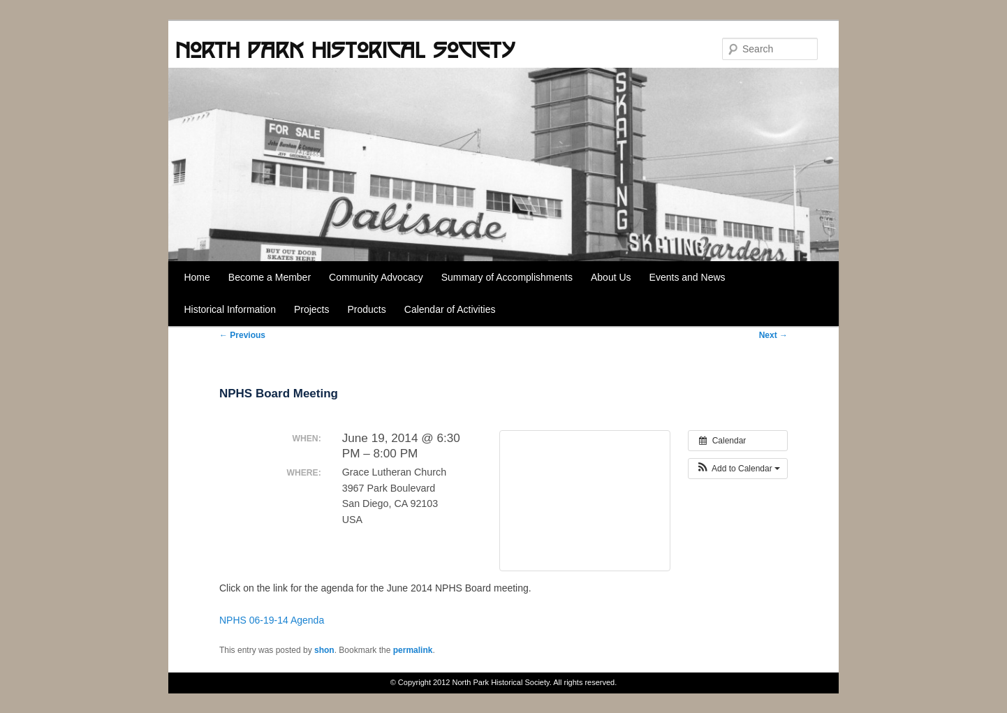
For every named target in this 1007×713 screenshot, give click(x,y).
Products (367, 309)
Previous (242, 335)
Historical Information (230, 309)
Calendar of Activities (450, 309)
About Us (611, 277)
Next (773, 335)
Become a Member (269, 277)
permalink (413, 650)
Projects (312, 309)
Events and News (687, 277)
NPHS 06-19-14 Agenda (271, 620)
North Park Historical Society (345, 49)
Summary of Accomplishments (507, 277)
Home (197, 277)
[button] (738, 468)
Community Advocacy (376, 277)
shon (324, 650)
